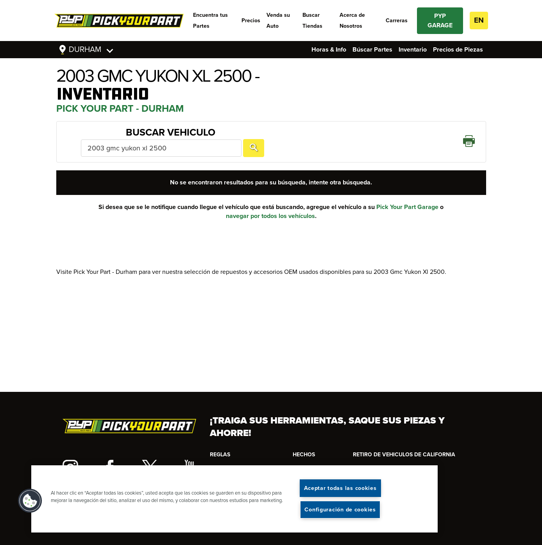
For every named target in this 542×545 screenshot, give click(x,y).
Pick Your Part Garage (407, 196)
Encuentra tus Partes (210, 20)
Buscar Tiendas (312, 20)
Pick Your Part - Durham (120, 108)
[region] (234, 498)
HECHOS (304, 454)
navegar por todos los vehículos (270, 205)
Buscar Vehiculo (107, 136)
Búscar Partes (372, 50)
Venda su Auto (278, 20)
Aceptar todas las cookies (340, 488)
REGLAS (220, 454)
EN (479, 20)
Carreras (397, 20)
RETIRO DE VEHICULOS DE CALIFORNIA (404, 454)
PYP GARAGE (440, 20)
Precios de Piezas (458, 50)
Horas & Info (328, 50)
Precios (250, 20)
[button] (30, 500)
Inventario (413, 50)
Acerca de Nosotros (352, 20)
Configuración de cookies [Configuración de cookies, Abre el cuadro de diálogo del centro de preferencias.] (340, 509)
